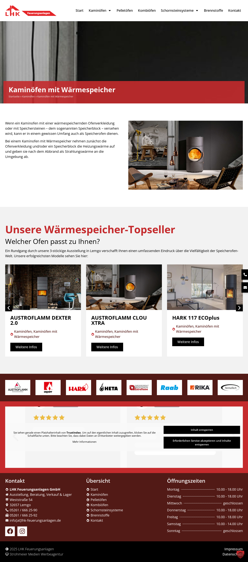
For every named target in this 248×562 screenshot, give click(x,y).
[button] (240, 554)
